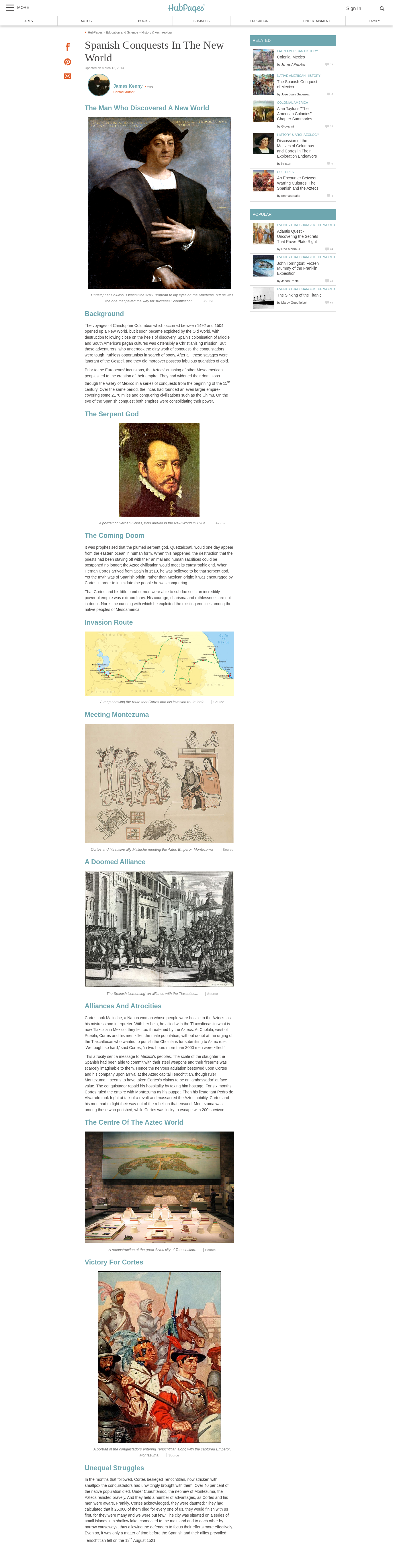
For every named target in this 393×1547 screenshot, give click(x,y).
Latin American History (297, 51)
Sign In (353, 8)
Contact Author (124, 92)
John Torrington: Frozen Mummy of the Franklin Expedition (298, 268)
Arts (28, 21)
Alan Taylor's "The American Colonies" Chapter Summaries (294, 114)
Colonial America (292, 102)
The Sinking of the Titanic (299, 295)
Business (201, 21)
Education (259, 21)
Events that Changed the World (306, 225)
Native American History (298, 75)
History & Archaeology (298, 134)
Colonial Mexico (291, 57)
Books (144, 21)
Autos (86, 21)
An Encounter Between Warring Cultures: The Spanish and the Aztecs (297, 183)
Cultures (285, 172)
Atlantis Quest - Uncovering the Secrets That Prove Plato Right (297, 236)
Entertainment (316, 21)
